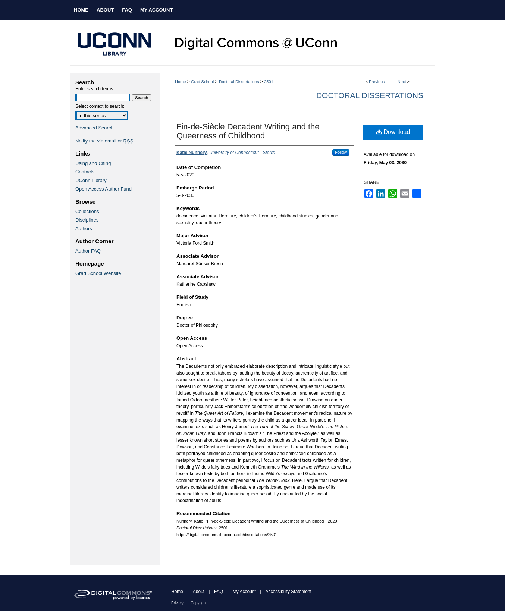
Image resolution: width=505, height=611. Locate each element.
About (198, 591)
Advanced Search (94, 128)
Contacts (84, 172)
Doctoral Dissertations (239, 81)
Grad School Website (98, 273)
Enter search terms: (95, 88)
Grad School (202, 81)
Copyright (199, 603)
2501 (268, 81)
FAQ (218, 591)
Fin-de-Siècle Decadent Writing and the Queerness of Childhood (248, 131)
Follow (341, 152)
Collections (87, 211)
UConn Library (91, 180)
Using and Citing (93, 163)
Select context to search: (99, 106)
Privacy (177, 603)
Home (180, 81)
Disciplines (86, 220)
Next (402, 81)
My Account (244, 591)
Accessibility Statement (288, 591)
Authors (83, 228)
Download (393, 132)
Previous (377, 81)
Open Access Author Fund (103, 189)
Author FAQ (88, 251)
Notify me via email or (104, 141)
